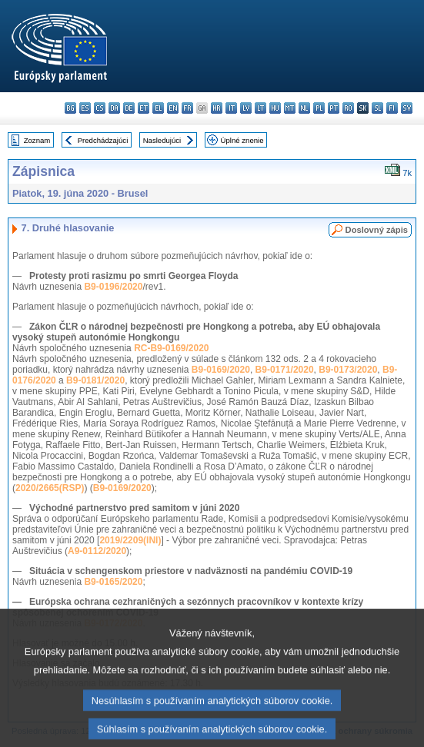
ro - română (348, 108)
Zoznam (37, 140)
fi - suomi (392, 108)
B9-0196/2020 (113, 286)
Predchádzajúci (103, 140)
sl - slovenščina (377, 108)
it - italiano (231, 108)
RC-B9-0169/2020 (171, 348)
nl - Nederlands (304, 108)
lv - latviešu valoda (246, 108)
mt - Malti (289, 108)
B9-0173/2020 (348, 369)
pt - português (333, 108)
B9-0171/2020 (284, 369)
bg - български (70, 108)
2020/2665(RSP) (49, 488)
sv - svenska (406, 108)
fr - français (187, 108)
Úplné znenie (242, 140)
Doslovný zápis (377, 229)
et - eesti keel (143, 108)
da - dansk (114, 108)
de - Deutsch (129, 108)
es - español (85, 108)
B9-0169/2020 (221, 369)
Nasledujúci (162, 140)
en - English (173, 108)
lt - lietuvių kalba (260, 108)
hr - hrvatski (216, 108)
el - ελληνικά (158, 108)
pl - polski (319, 108)
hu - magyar (275, 108)
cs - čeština (99, 108)
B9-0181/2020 (95, 380)
